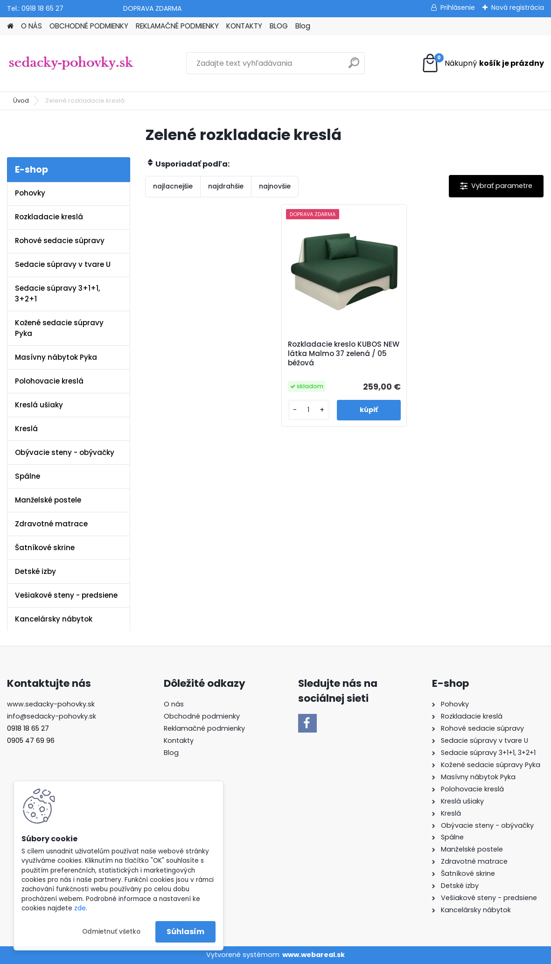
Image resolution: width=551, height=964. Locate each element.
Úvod (21, 100)
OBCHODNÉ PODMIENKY (88, 26)
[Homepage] (10, 26)
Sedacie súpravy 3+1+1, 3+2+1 (57, 293)
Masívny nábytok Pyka (56, 357)
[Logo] (71, 63)
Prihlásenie (457, 7)
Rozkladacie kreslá (49, 217)
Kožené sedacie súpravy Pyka (59, 328)
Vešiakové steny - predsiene (66, 595)
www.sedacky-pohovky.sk (51, 704)
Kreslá (26, 428)
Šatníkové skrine (45, 547)
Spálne (27, 476)
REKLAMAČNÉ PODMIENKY (177, 26)
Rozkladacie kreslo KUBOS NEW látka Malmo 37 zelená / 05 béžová (343, 354)
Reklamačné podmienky (204, 728)
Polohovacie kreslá (49, 381)
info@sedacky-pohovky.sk (51, 716)
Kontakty (179, 740)
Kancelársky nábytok (53, 619)
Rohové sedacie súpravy (60, 240)
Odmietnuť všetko (111, 931)
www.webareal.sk (313, 954)
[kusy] (308, 409)
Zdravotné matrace (51, 524)
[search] (354, 66)
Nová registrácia (517, 7)
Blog (302, 26)
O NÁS (31, 26)
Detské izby (35, 571)
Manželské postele (48, 500)
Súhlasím (185, 931)
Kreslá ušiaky (39, 405)
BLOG (279, 26)
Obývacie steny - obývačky (64, 452)
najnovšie (275, 186)
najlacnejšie (173, 186)
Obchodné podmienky (202, 716)
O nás (174, 704)
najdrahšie (226, 186)
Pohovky (30, 193)
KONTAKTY (244, 26)
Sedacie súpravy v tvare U (63, 264)
